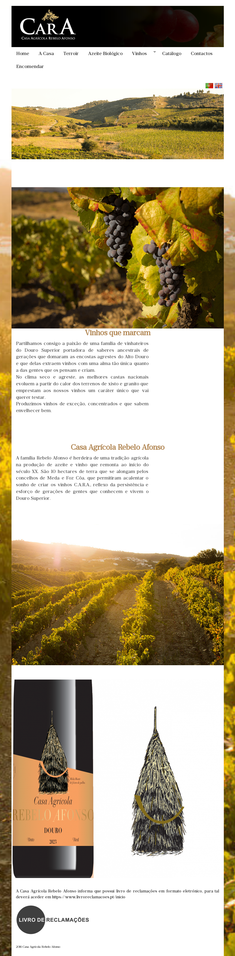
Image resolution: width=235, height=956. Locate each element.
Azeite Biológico (105, 53)
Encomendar (30, 66)
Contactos (202, 53)
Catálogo (171, 53)
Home (22, 53)
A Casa (46, 53)
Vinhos (141, 53)
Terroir (71, 53)
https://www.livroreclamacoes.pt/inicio (88, 896)
